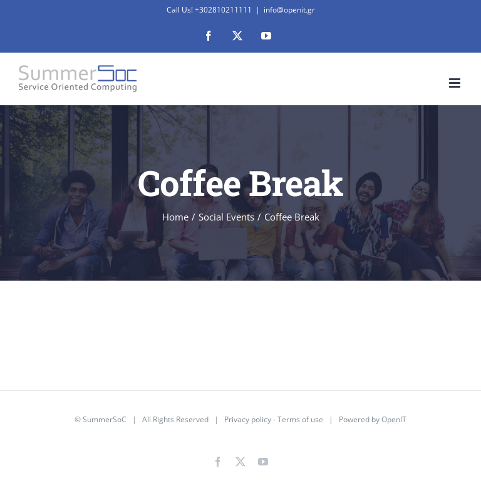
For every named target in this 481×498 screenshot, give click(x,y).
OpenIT (393, 419)
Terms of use (300, 419)
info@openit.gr (289, 9)
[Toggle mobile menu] (455, 83)
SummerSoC (105, 419)
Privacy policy (247, 419)
